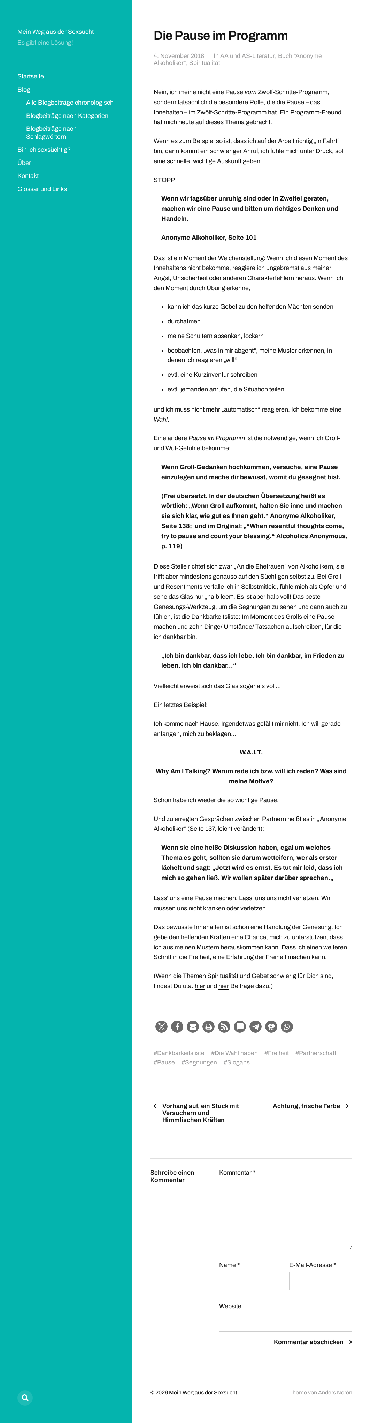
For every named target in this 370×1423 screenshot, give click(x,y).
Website (230, 1305)
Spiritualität (204, 62)
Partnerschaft (318, 1052)
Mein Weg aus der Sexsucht (55, 31)
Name (229, 1264)
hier (200, 985)
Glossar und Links (42, 189)
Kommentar (237, 1172)
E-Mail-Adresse (312, 1264)
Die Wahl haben (236, 1052)
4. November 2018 (179, 55)
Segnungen (201, 1062)
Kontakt (28, 175)
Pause (166, 1062)
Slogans (238, 1062)
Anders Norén (335, 1392)
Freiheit (278, 1052)
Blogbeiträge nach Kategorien (67, 115)
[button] (161, 1027)
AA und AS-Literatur (247, 55)
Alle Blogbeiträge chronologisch (70, 102)
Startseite (30, 76)
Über (24, 162)
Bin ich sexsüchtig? (44, 149)
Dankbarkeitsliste (181, 1052)
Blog (23, 89)
